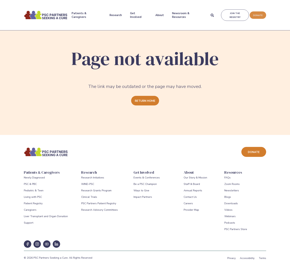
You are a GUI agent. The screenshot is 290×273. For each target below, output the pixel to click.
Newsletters (231, 193)
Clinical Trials (89, 199)
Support (28, 225)
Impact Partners (143, 199)
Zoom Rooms (232, 187)
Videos (228, 212)
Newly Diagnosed (34, 180)
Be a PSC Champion (145, 187)
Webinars (230, 219)
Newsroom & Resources (180, 12)
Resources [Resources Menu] (233, 172)
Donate (257, 12)
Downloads (231, 206)
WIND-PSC (87, 187)
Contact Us (190, 199)
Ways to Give (141, 193)
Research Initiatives (92, 180)
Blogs (227, 199)
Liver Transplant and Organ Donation (46, 219)
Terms (262, 261)
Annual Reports (193, 193)
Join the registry (234, 12)
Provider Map (191, 212)
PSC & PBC (30, 187)
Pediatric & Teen (33, 193)
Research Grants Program (96, 193)
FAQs (227, 180)
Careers (188, 206)
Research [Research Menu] (115, 13)
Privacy (231, 261)
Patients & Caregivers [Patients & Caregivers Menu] (79, 12)
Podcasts (229, 225)
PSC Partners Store (235, 232)
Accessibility (247, 261)
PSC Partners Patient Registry (98, 206)
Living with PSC (33, 199)
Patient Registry (33, 206)
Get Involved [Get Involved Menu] (135, 12)
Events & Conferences (147, 180)
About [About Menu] (159, 13)
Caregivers (30, 212)
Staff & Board (192, 187)
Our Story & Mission (195, 180)
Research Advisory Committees (99, 212)
